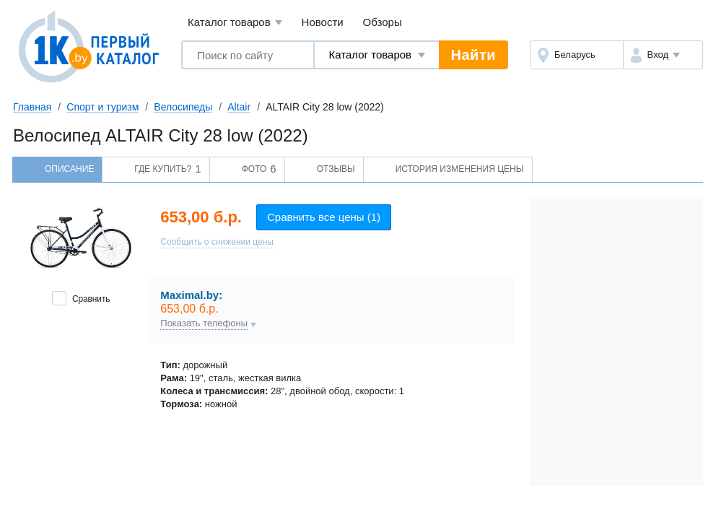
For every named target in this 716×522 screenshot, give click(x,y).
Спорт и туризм (102, 107)
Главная (32, 107)
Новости (323, 22)
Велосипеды (183, 107)
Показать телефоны (204, 323)
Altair (238, 107)
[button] (663, 55)
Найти (473, 55)
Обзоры (382, 22)
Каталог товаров (235, 23)
